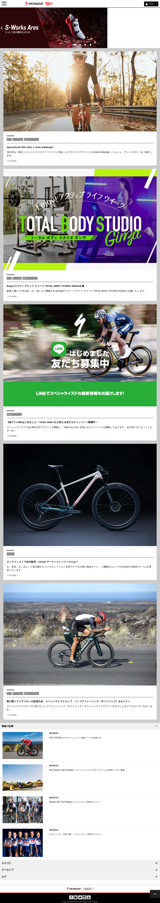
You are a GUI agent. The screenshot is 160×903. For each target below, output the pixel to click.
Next (158, 28)
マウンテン (10, 554)
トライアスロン (17, 139)
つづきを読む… (12, 161)
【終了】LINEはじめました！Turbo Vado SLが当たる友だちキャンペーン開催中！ (52, 422)
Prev (1, 28)
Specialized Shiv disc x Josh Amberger (30, 147)
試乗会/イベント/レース (31, 139)
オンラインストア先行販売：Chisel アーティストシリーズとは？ (42, 561)
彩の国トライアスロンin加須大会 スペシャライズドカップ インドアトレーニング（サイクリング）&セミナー (68, 701)
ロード (9, 139)
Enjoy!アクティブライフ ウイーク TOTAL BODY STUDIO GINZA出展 (45, 286)
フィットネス (17, 278)
